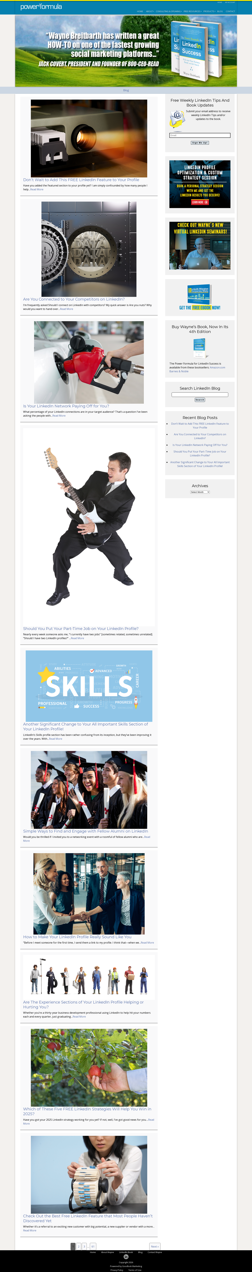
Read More (36, 189)
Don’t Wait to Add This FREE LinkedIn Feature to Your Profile (81, 179)
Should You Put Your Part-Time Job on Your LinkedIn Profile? (81, 628)
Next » (155, 1246)
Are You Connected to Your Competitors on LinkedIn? (74, 299)
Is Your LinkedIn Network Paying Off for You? (66, 406)
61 (93, 1246)
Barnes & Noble (179, 371)
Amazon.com (217, 367)
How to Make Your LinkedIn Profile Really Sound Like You (77, 937)
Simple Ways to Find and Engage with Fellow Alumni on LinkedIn (85, 831)
